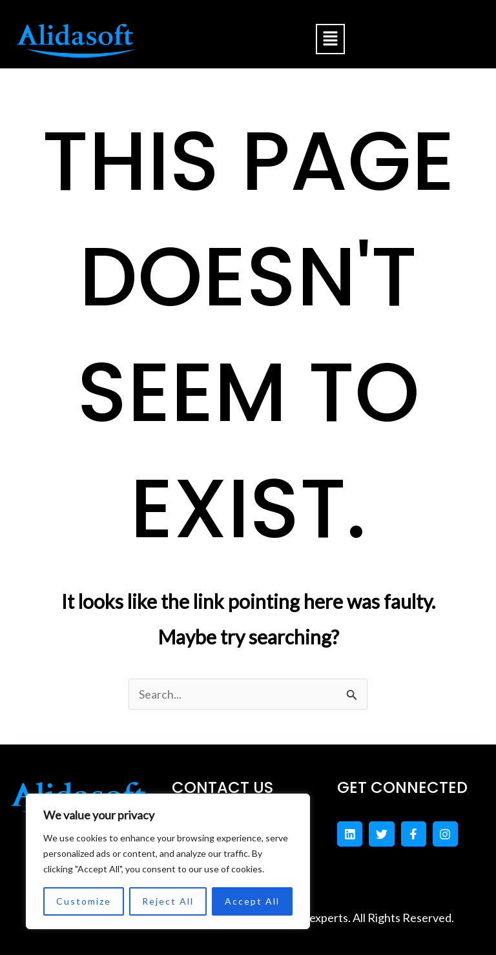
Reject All (168, 901)
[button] (330, 39)
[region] (168, 861)
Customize (83, 901)
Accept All (252, 901)
